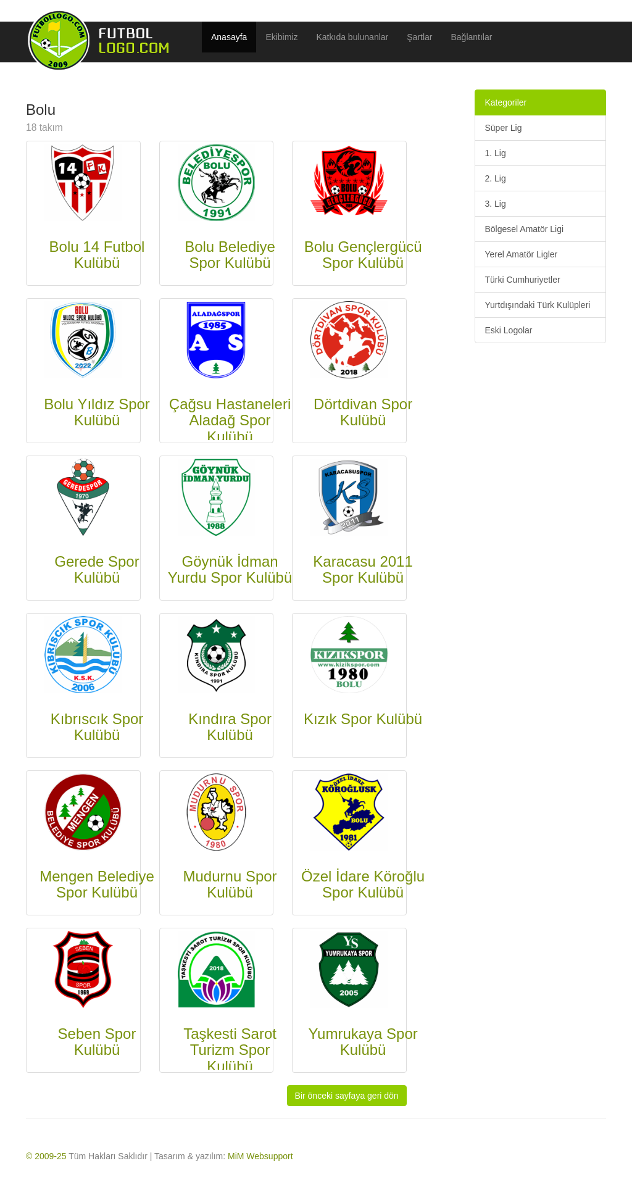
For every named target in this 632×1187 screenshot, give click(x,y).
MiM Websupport (260, 1156)
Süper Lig (503, 128)
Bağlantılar (472, 37)
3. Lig (494, 204)
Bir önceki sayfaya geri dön (347, 1096)
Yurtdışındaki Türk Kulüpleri (537, 305)
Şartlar (419, 37)
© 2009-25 (46, 1156)
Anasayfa (229, 37)
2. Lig (494, 178)
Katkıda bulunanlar (353, 37)
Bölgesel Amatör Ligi (523, 229)
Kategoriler (505, 102)
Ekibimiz (281, 37)
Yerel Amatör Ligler (520, 254)
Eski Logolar (508, 330)
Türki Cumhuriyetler (522, 280)
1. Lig (494, 153)
